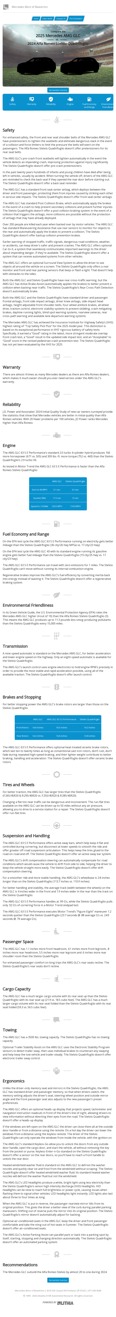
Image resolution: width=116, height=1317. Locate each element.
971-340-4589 (94, 1290)
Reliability (51, 101)
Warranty (31, 101)
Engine (70, 101)
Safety (12, 101)
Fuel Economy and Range (89, 102)
